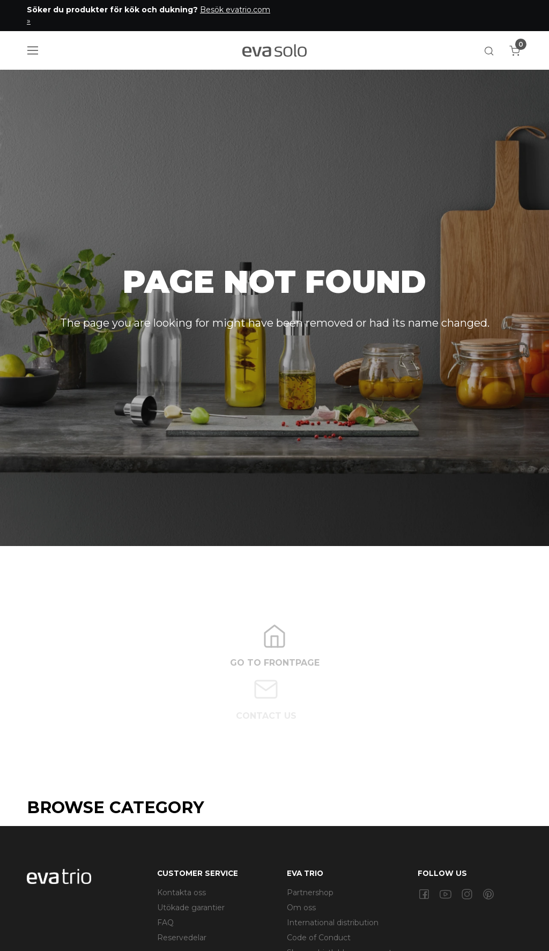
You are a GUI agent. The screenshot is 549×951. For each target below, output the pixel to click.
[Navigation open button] (33, 50)
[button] (489, 50)
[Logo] (274, 50)
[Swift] (59, 876)
